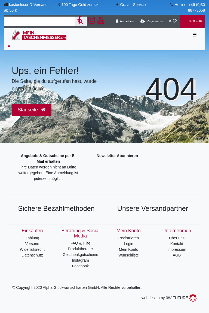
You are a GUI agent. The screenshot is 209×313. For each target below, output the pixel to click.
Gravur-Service (133, 4)
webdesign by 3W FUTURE (169, 298)
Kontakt (176, 244)
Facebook (80, 266)
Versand (32, 244)
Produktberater (80, 249)
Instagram (80, 260)
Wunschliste (128, 255)
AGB (177, 255)
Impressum (176, 249)
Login (128, 244)
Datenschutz (32, 255)
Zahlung (32, 238)
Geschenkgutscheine (80, 254)
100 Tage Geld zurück (80, 4)
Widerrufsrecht (32, 249)
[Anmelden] (124, 21)
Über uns (177, 238)
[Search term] (39, 21)
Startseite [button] (31, 109)
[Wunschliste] (173, 21)
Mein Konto (128, 249)
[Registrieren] (151, 21)
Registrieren (128, 238)
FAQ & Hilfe (80, 243)
